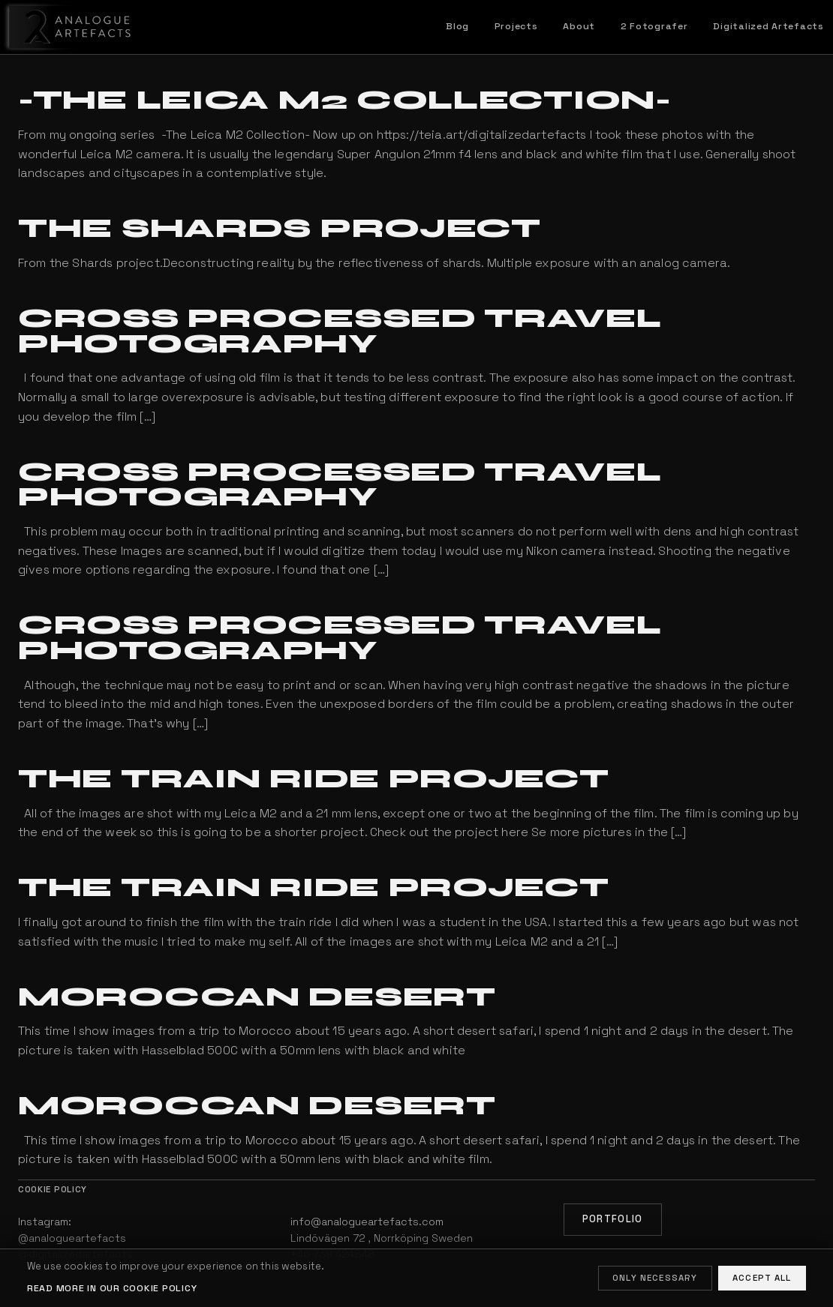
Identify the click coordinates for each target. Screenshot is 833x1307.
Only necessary (654, 1278)
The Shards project (279, 228)
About (579, 26)
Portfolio (612, 1219)
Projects (516, 26)
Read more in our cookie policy (112, 1288)
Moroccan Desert (257, 997)
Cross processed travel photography (340, 331)
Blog (457, 26)
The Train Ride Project (313, 779)
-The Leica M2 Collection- (345, 100)
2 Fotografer (654, 26)
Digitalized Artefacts (768, 26)
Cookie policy (52, 1189)
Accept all (762, 1278)
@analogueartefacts (72, 1238)
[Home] (67, 26)
